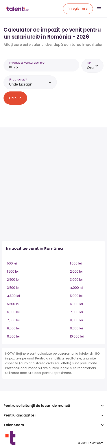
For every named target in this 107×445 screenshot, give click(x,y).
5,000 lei (76, 296)
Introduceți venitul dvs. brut (27, 62)
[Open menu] (99, 8)
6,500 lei (13, 312)
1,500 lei (12, 271)
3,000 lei (76, 279)
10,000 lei (77, 336)
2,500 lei (13, 279)
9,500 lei (13, 336)
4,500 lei (13, 296)
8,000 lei (76, 320)
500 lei (12, 263)
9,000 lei (76, 328)
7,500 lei (13, 320)
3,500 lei (13, 288)
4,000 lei (76, 288)
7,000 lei (76, 312)
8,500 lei (13, 328)
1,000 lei (76, 263)
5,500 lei (13, 304)
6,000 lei (76, 304)
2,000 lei (76, 271)
